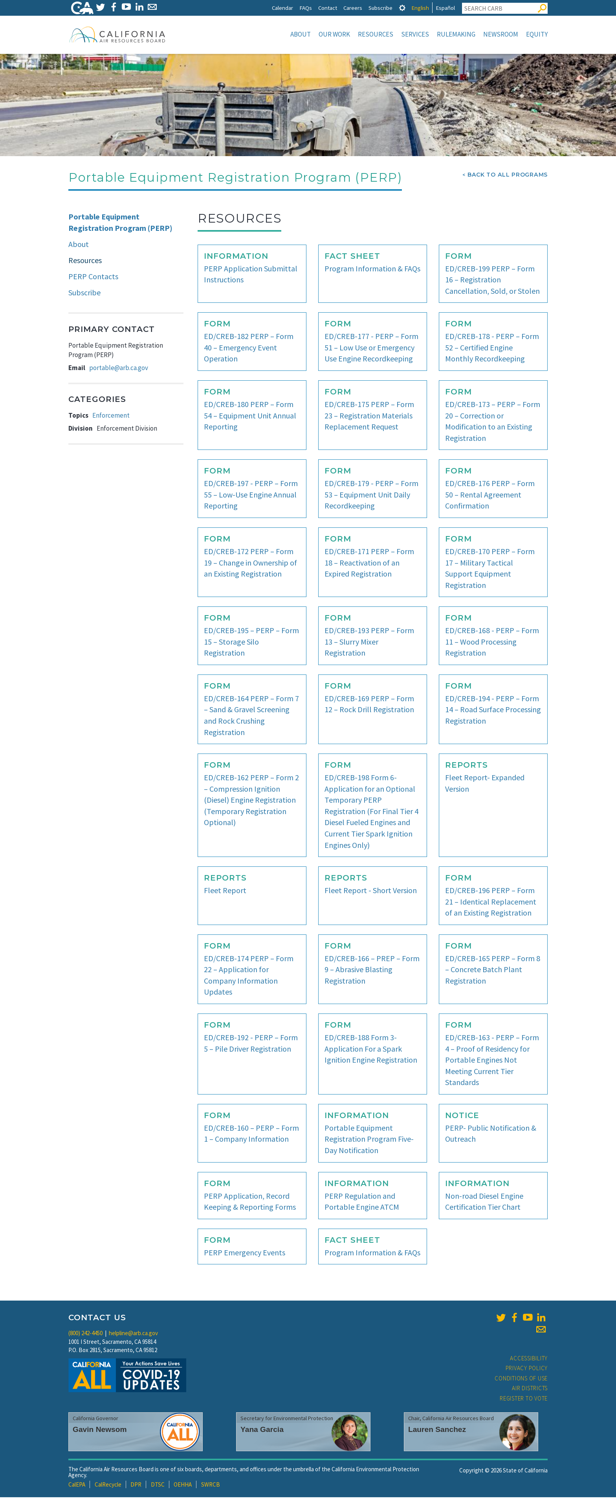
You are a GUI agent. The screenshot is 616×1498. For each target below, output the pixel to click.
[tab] (402, 8)
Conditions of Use (521, 1379)
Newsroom (500, 34)
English (420, 7)
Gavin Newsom (100, 1430)
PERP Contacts (93, 277)
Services (415, 34)
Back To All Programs (508, 175)
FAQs (305, 7)
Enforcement (111, 416)
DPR (135, 1485)
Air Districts (530, 1389)
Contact (327, 7)
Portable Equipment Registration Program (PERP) (120, 223)
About (300, 34)
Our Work (334, 34)
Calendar (282, 7)
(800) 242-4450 (85, 1334)
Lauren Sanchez (437, 1430)
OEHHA (183, 1485)
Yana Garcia (262, 1430)
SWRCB (210, 1485)
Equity (537, 34)
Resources (375, 34)
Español (445, 7)
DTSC (158, 1485)
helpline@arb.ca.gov (133, 1334)
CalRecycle (108, 1485)
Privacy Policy (527, 1369)
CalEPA (76, 1485)
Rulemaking (456, 34)
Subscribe (380, 7)
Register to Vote (524, 1399)
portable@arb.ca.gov (118, 368)
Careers (352, 7)
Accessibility (529, 1359)
